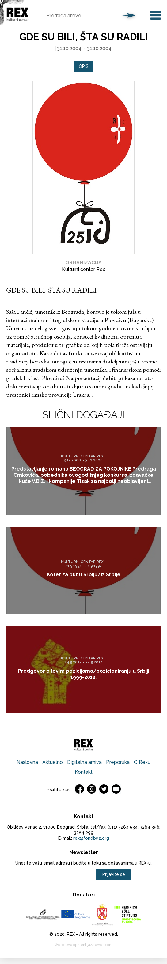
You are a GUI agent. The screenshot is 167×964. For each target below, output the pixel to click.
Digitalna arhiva (84, 762)
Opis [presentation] (84, 66)
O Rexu (142, 762)
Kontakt (84, 772)
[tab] (83, 66)
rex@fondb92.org (91, 838)
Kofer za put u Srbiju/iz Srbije (83, 574)
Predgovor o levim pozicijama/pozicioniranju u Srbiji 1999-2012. (83, 674)
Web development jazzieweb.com (83, 945)
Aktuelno (52, 762)
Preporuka (118, 762)
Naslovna (27, 762)
